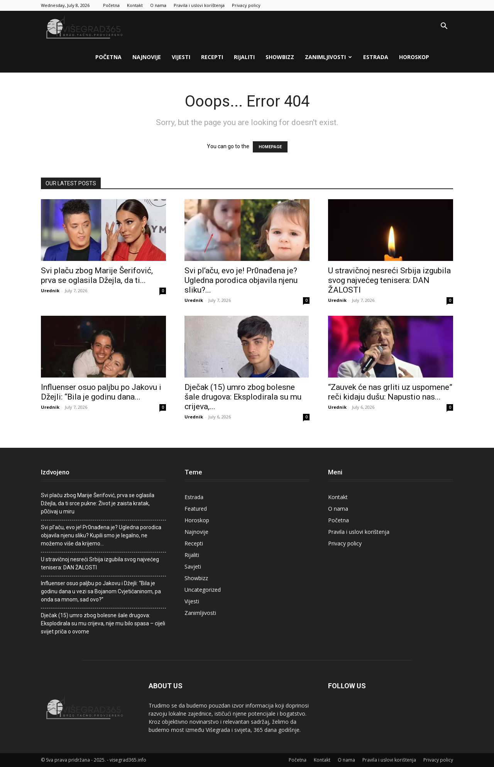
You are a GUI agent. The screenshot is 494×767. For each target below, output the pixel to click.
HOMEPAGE (270, 146)
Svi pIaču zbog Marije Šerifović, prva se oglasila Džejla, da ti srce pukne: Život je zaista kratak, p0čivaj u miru (97, 503)
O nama (158, 5)
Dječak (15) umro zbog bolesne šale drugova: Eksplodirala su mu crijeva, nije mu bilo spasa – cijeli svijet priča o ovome (103, 623)
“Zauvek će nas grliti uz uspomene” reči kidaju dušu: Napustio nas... (390, 392)
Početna (111, 5)
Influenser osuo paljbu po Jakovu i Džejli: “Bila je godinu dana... (101, 392)
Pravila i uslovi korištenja (199, 5)
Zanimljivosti (328, 57)
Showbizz (280, 57)
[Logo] (85, 26)
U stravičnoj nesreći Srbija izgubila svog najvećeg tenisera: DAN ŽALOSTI (389, 280)
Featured (195, 508)
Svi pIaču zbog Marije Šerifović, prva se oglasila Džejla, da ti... (97, 275)
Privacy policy (246, 5)
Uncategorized (202, 589)
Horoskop (414, 57)
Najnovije (146, 57)
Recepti (212, 57)
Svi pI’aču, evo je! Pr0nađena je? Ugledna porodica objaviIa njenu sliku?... (241, 280)
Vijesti (181, 57)
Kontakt (135, 5)
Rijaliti (244, 57)
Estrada (375, 57)
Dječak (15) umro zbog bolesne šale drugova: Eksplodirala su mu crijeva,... (242, 397)
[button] (444, 26)
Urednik (50, 290)
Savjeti (192, 566)
